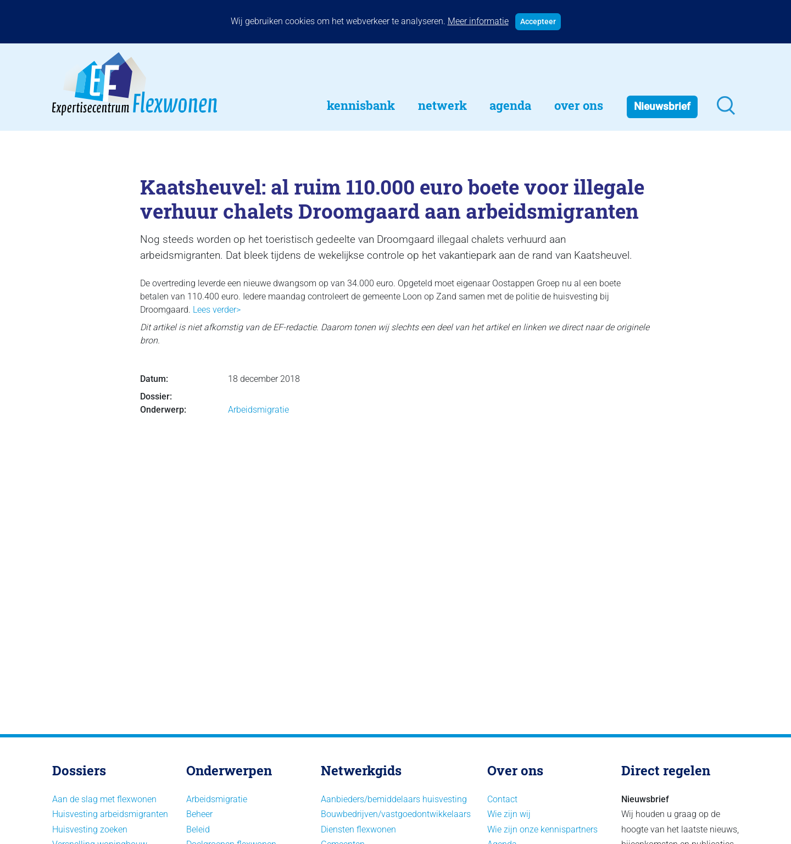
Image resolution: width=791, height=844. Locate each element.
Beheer (199, 814)
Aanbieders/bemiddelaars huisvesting (394, 799)
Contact (502, 799)
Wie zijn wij (509, 814)
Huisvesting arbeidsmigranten (110, 814)
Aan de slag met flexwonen (104, 799)
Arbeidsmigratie (258, 409)
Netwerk (442, 105)
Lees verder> (217, 309)
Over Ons (578, 105)
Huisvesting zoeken (89, 829)
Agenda (510, 105)
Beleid (198, 829)
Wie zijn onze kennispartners (542, 829)
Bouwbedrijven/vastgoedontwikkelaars (396, 814)
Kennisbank (361, 105)
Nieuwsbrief (662, 106)
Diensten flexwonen (358, 829)
